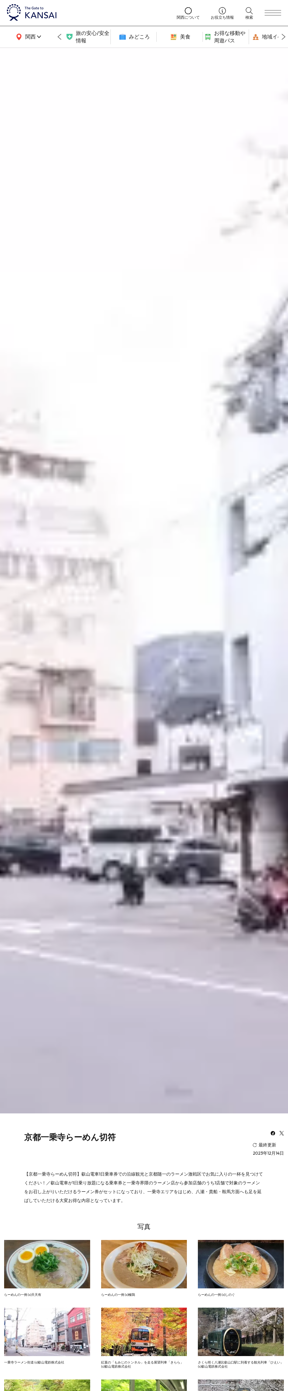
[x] (281, 1134)
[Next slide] (283, 36)
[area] (27, 37)
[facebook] (273, 1134)
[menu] (273, 13)
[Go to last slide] (59, 36)
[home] (86, 13)
